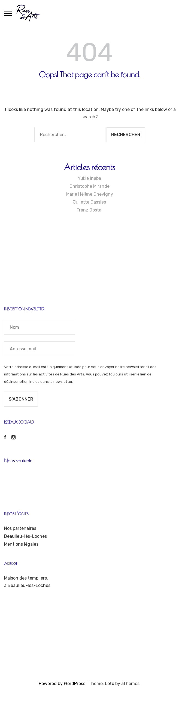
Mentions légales (21, 544)
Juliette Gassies (89, 202)
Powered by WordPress (62, 683)
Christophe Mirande (89, 186)
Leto (109, 683)
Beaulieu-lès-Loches (25, 536)
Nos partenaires (20, 528)
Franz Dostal (89, 210)
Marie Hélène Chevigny (89, 194)
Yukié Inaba (89, 178)
